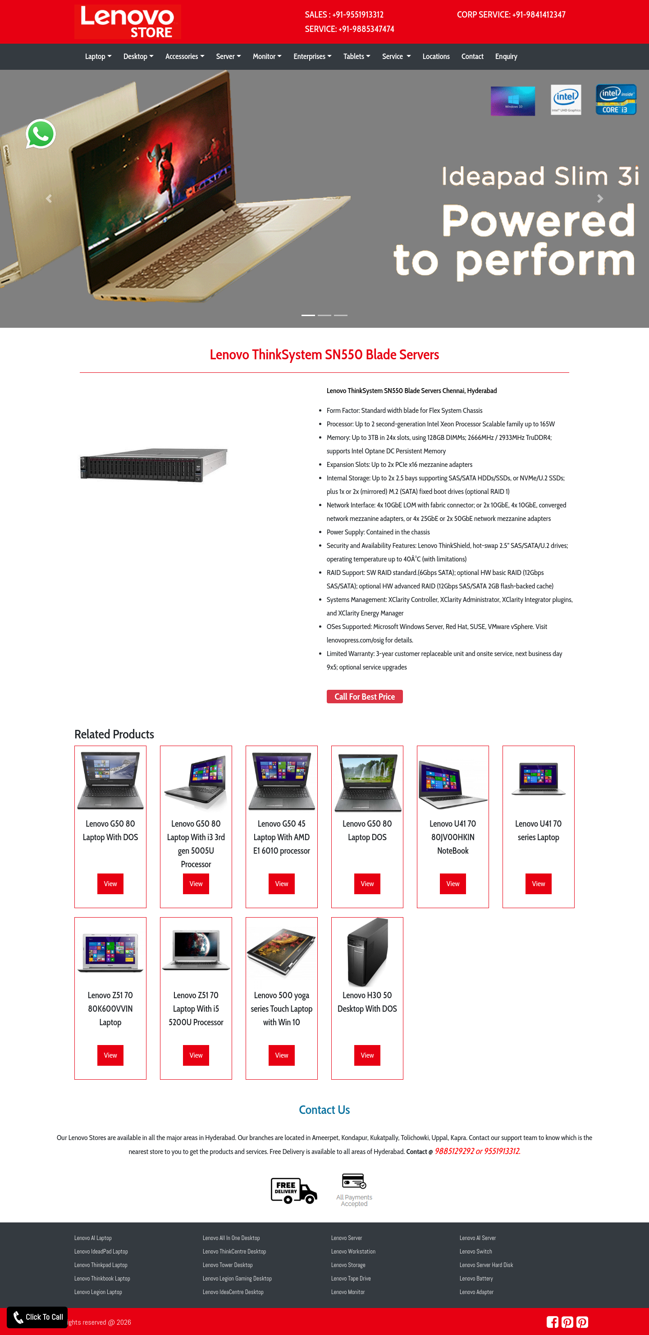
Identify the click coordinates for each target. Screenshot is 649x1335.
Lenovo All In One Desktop (231, 1238)
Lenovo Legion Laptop (98, 1292)
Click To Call (37, 1317)
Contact (473, 56)
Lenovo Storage (348, 1265)
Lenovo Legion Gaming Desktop (237, 1278)
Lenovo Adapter (477, 1292)
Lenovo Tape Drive (351, 1278)
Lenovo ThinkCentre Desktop (234, 1251)
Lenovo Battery (476, 1278)
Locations (436, 56)
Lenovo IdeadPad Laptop (101, 1251)
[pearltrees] (582, 1322)
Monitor (264, 56)
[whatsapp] (32, 127)
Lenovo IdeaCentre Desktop (233, 1292)
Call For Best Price (365, 696)
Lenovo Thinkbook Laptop (102, 1278)
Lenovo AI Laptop (93, 1238)
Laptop (95, 56)
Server (225, 56)
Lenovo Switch (476, 1251)
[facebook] (552, 1322)
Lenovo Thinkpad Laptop (101, 1265)
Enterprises (309, 56)
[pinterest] (567, 1322)
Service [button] (393, 56)
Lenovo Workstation (353, 1251)
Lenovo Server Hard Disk (486, 1265)
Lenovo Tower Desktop (228, 1265)
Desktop (135, 56)
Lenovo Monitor (348, 1292)
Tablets (353, 56)
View (110, 883)
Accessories (181, 56)
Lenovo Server (346, 1238)
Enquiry (506, 56)
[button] (48, 199)
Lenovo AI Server (478, 1238)
